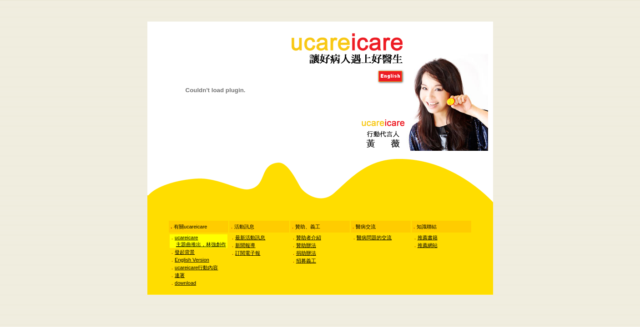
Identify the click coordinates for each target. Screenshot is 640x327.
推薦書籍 (428, 237)
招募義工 (306, 260)
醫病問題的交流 (374, 237)
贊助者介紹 (308, 237)
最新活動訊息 (250, 237)
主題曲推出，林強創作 (201, 244)
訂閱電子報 (247, 253)
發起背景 (185, 252)
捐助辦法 (306, 253)
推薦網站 (428, 245)
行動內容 (196, 267)
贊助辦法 (306, 245)
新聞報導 (245, 245)
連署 (180, 275)
